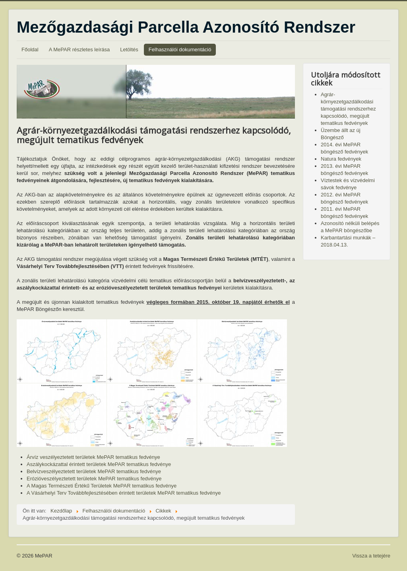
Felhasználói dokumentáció (180, 49)
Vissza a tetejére (371, 556)
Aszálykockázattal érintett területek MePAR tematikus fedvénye (99, 464)
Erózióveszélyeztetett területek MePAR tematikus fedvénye (94, 479)
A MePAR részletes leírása (79, 49)
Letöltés (129, 49)
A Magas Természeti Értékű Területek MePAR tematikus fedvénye (101, 486)
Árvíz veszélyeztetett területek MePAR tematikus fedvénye (93, 457)
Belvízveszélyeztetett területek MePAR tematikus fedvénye (94, 471)
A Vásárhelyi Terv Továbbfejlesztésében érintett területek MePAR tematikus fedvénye (124, 493)
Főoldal (30, 49)
